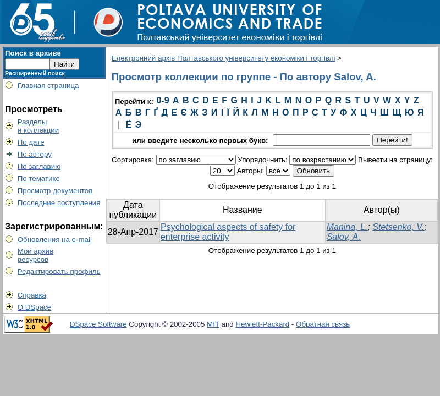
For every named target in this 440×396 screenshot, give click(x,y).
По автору (35, 154)
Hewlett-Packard (262, 324)
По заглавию (39, 166)
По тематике (39, 178)
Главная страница (48, 85)
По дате (31, 142)
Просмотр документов (55, 190)
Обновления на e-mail (55, 239)
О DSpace (35, 307)
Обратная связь (323, 324)
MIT (213, 324)
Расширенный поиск (35, 73)
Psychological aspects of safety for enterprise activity (228, 231)
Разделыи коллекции (38, 126)
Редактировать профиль (59, 271)
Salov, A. (344, 236)
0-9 (162, 100)
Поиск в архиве (33, 53)
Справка (32, 295)
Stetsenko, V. (398, 227)
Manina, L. (347, 227)
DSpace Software (98, 324)
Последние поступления (59, 203)
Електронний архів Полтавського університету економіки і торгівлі (224, 58)
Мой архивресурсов (36, 255)
